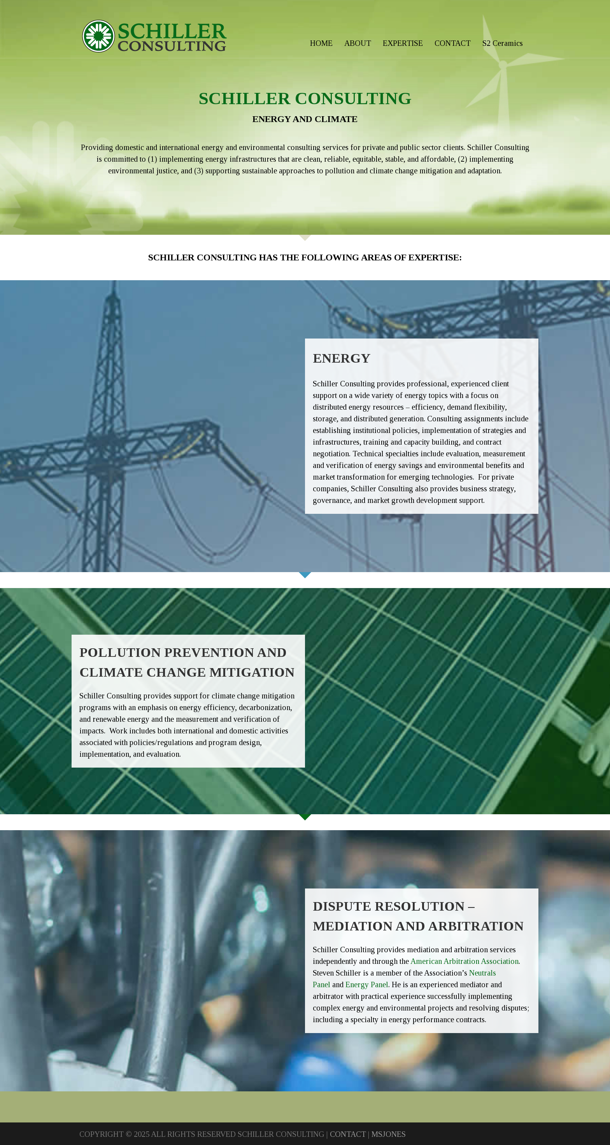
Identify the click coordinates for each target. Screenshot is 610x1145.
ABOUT (357, 43)
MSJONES (389, 1134)
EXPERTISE (403, 43)
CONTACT (453, 43)
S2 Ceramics (502, 43)
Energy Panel (366, 984)
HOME (321, 43)
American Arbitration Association (464, 961)
